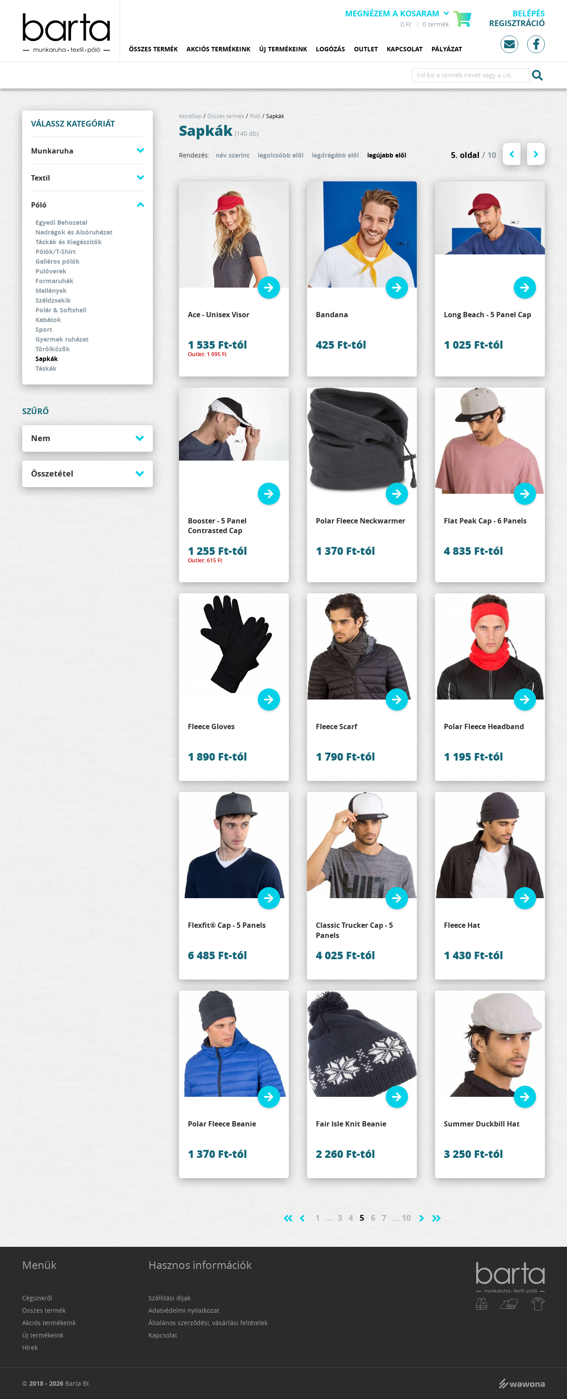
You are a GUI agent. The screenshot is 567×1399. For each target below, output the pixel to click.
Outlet (366, 49)
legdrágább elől (335, 155)
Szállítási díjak (169, 1298)
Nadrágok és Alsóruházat (74, 232)
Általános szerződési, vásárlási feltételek (208, 1322)
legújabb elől (386, 155)
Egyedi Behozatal (61, 222)
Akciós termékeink (218, 49)
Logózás (330, 49)
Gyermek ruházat (62, 339)
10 (406, 1217)
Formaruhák (54, 281)
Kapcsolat (405, 49)
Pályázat (446, 49)
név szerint (232, 155)
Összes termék (153, 49)
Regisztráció (517, 23)
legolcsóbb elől (280, 155)
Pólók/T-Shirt (55, 251)
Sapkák (46, 358)
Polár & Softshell (60, 310)
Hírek (30, 1347)
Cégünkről (37, 1298)
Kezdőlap (190, 115)
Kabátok (48, 319)
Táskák (46, 368)
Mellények (51, 290)
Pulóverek (50, 271)
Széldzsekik (53, 300)
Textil (40, 177)
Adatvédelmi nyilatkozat (183, 1310)
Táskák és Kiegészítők (68, 242)
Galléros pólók (57, 261)
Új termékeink (283, 49)
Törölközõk (52, 349)
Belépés (529, 14)
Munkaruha (52, 150)
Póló (39, 204)
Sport (43, 329)
